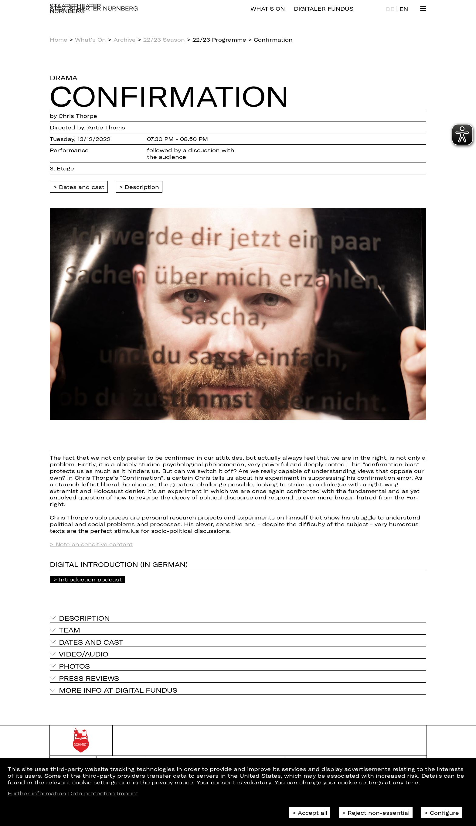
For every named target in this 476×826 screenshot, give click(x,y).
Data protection (91, 793)
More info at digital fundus (118, 690)
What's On (267, 13)
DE (390, 14)
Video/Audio (83, 654)
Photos (74, 666)
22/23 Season (164, 39)
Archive (125, 39)
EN (403, 14)
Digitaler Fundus (323, 13)
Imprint (127, 793)
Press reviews (89, 678)
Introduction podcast (90, 579)
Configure (444, 812)
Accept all (312, 812)
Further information (37, 793)
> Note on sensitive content (91, 544)
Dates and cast (81, 186)
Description (142, 186)
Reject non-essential (379, 812)
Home (58, 39)
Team (69, 630)
